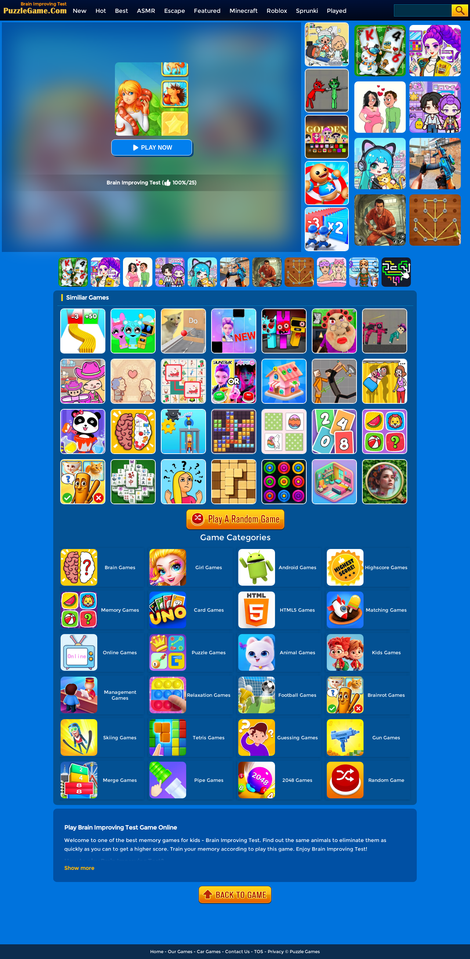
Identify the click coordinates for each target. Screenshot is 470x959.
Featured (207, 10)
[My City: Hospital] (327, 25)
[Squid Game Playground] (384, 311)
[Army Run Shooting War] (327, 210)
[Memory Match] (384, 411)
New (80, 10)
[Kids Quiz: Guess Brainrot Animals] (82, 462)
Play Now (151, 147)
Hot (100, 10)
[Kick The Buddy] (327, 163)
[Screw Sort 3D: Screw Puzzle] (284, 361)
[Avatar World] (82, 361)
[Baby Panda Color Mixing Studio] (82, 411)
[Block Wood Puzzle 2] (233, 462)
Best (121, 10)
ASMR (146, 10)
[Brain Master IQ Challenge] (183, 462)
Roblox (277, 10)
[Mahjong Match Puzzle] (133, 462)
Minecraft (243, 10)
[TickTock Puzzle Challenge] (183, 311)
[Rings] (284, 462)
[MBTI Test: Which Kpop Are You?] (233, 361)
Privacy (276, 951)
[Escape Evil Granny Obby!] (334, 311)
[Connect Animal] (183, 361)
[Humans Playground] (334, 361)
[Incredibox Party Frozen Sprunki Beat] (133, 311)
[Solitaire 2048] (334, 411)
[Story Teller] (133, 361)
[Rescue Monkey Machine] (183, 411)
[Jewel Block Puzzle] (233, 411)
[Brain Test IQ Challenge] (133, 411)
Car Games (209, 951)
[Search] (422, 10)
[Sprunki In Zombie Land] (284, 311)
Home (156, 951)
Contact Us (237, 951)
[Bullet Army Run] (82, 311)
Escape (174, 10)
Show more (79, 868)
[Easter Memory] (284, 411)
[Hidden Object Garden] (384, 462)
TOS (258, 951)
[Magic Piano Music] (233, 311)
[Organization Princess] (334, 462)
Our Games (180, 951)
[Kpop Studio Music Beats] (327, 117)
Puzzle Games (305, 951)
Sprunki (307, 10)
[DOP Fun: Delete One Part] (384, 361)
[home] (35, 10)
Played (337, 10)
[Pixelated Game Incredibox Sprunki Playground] (327, 71)
